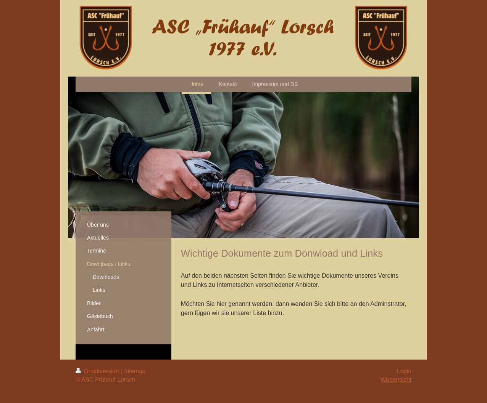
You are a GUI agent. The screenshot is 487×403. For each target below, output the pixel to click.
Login (404, 371)
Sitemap (134, 371)
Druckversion (98, 371)
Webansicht (396, 379)
